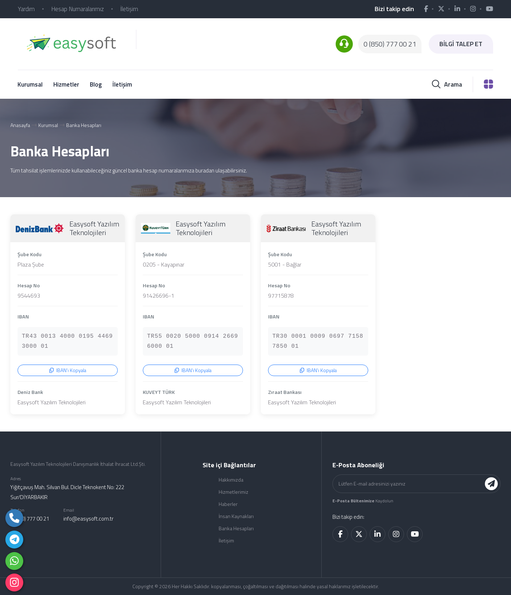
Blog (96, 84)
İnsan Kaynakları (236, 516)
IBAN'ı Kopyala (67, 370)
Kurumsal (30, 84)
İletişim (129, 9)
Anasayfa (20, 125)
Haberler (228, 504)
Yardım (26, 9)
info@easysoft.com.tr (88, 518)
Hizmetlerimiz (233, 492)
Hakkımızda (231, 479)
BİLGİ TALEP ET (460, 44)
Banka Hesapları (83, 125)
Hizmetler (66, 84)
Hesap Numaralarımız (77, 9)
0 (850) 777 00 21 (390, 44)
